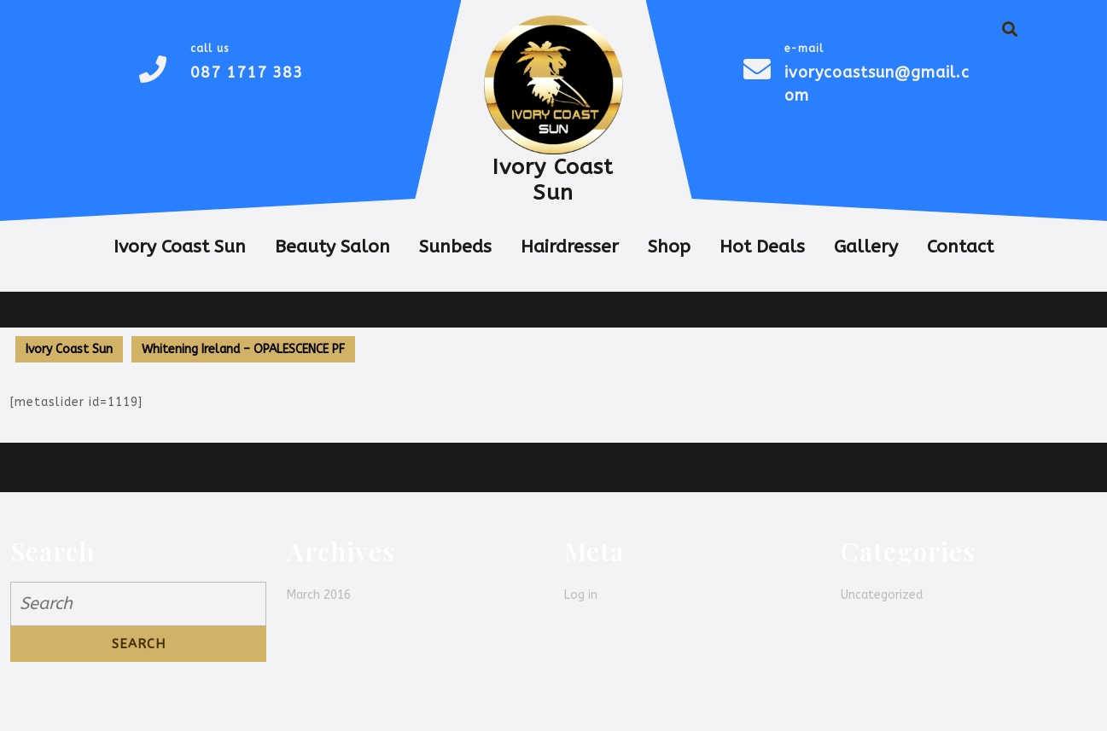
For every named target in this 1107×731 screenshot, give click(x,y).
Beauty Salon (332, 247)
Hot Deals (762, 247)
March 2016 (319, 595)
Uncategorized (882, 595)
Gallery (866, 247)
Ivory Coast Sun (553, 180)
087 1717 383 (246, 72)
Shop (669, 247)
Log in (580, 595)
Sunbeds (455, 247)
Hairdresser (570, 247)
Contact (960, 247)
